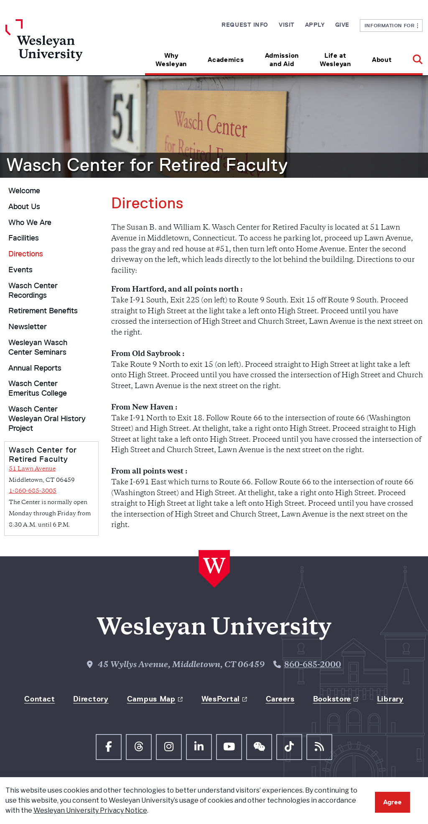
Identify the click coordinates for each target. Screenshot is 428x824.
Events (20, 269)
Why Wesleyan (171, 59)
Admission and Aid (282, 59)
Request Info (245, 24)
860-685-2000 (312, 665)
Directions (25, 253)
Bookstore (332, 699)
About (382, 60)
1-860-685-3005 (32, 491)
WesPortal (220, 699)
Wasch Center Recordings (33, 290)
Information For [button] (391, 25)
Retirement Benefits (43, 310)
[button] (412, 56)
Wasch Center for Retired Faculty (147, 164)
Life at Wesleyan (335, 59)
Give (342, 24)
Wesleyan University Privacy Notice (90, 810)
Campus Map (151, 699)
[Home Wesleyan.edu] (57, 47)
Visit (287, 24)
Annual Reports (34, 368)
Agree (392, 802)
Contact (39, 699)
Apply (315, 24)
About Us (24, 206)
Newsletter (27, 326)
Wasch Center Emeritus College (37, 388)
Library (390, 699)
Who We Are (29, 222)
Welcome (24, 190)
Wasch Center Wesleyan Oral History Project (47, 418)
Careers (280, 699)
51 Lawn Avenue (32, 469)
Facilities (23, 238)
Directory (90, 699)
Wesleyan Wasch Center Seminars (37, 347)
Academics (226, 60)
